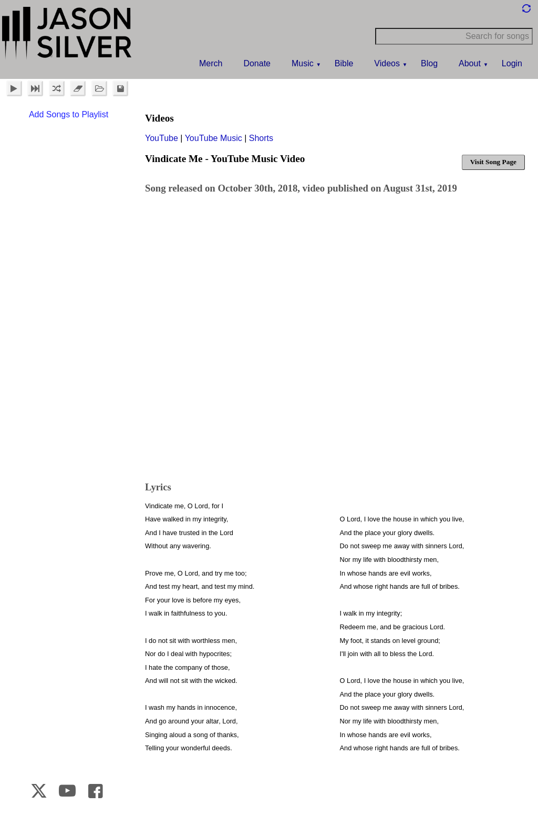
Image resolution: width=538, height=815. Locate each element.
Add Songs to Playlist (68, 114)
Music (303, 63)
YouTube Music (213, 138)
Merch (210, 63)
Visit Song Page (493, 162)
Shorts (261, 138)
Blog (429, 63)
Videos (387, 63)
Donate (257, 63)
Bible (344, 63)
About (470, 63)
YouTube (161, 138)
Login (512, 63)
